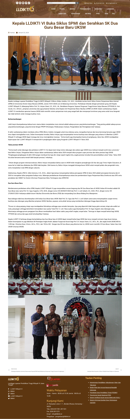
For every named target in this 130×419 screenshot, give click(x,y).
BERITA (73, 9)
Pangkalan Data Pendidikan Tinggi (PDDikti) (104, 393)
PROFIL (63, 9)
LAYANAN (111, 9)
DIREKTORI (62, 14)
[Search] (77, 3)
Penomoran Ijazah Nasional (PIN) (101, 395)
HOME (53, 9)
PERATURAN (76, 14)
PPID (98, 14)
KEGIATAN (99, 9)
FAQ (113, 14)
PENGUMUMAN (85, 9)
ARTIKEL (88, 14)
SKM (106, 14)
